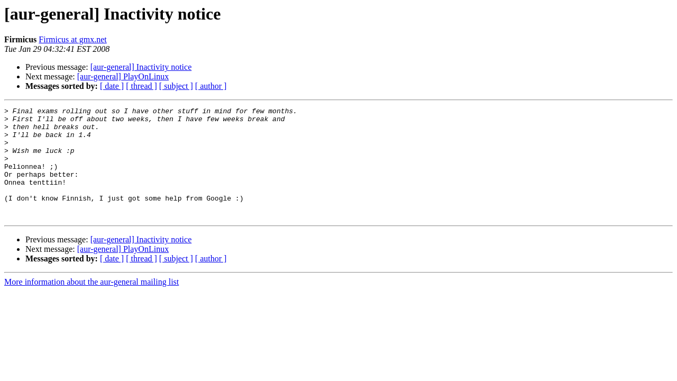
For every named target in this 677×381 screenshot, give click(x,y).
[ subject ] (176, 85)
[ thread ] (141, 85)
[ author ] (211, 85)
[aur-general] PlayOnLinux (123, 76)
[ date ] (112, 85)
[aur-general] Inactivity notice (141, 66)
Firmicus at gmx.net (72, 39)
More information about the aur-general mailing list (91, 304)
